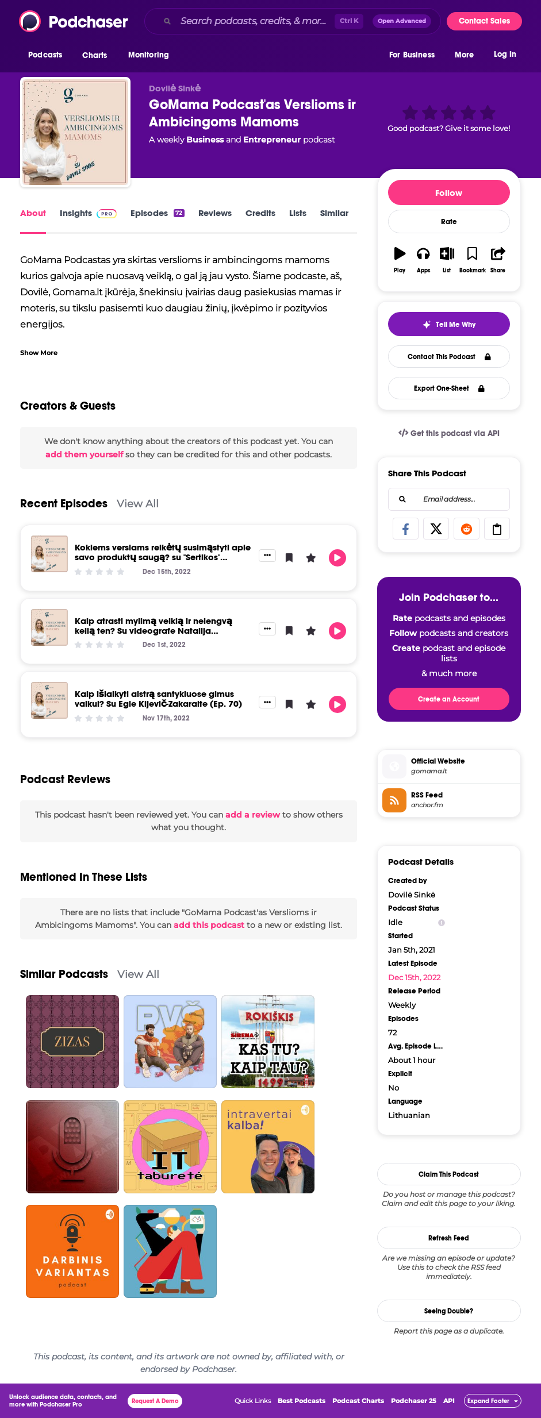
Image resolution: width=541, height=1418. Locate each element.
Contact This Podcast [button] (449, 357)
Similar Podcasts (64, 974)
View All (138, 504)
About (33, 212)
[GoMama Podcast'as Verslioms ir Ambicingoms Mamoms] (75, 132)
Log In (505, 56)
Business (205, 139)
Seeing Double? (448, 1311)
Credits (260, 212)
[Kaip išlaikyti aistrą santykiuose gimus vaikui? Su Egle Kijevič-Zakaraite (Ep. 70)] (49, 700)
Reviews (215, 212)
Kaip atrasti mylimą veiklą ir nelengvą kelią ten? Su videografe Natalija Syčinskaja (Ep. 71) (153, 630)
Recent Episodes (64, 503)
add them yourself (84, 454)
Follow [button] (448, 192)
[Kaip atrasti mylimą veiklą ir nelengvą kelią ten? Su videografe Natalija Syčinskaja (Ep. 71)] (49, 627)
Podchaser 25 (413, 1401)
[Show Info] (441, 922)
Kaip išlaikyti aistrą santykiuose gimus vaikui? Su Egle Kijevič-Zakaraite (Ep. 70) (158, 698)
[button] (48, 57)
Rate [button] (449, 221)
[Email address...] (449, 499)
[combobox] (292, 21)
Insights (88, 212)
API (449, 1401)
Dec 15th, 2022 (414, 977)
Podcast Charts (358, 1401)
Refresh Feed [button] (448, 1238)
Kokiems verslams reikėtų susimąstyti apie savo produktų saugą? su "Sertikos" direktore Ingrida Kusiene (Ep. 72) (163, 557)
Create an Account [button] (448, 699)
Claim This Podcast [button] (449, 1174)
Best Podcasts (301, 1401)
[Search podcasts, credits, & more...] (255, 21)
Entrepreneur (272, 139)
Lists (297, 212)
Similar (334, 212)
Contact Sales (484, 21)
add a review (252, 815)
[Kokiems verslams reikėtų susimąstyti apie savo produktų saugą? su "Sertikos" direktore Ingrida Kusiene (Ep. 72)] (49, 553)
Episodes (157, 212)
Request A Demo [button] (155, 1401)
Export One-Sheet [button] (449, 388)
